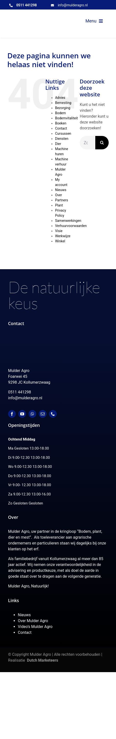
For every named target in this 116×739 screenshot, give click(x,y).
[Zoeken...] (87, 142)
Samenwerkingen (68, 221)
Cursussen (63, 133)
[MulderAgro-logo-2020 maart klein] (32, 17)
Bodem (60, 113)
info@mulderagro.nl (73, 5)
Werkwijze (62, 236)
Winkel (60, 241)
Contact (61, 128)
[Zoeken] (102, 142)
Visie (58, 231)
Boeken (60, 123)
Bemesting (63, 103)
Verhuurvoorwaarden (71, 226)
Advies (60, 98)
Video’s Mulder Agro (35, 626)
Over (58, 195)
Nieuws (60, 190)
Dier (58, 144)
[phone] (53, 414)
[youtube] (22, 414)
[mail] (43, 414)
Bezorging (62, 108)
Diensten (61, 139)
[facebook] (12, 414)
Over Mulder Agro (33, 620)
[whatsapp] (32, 414)
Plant (59, 205)
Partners (61, 200)
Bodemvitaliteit (66, 118)
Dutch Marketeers (42, 660)
